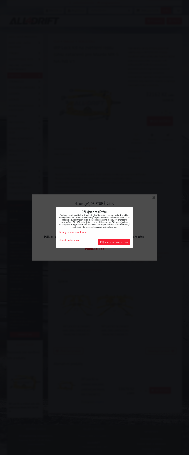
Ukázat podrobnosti (69, 240)
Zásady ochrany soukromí (72, 232)
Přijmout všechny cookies (114, 242)
